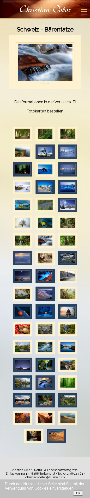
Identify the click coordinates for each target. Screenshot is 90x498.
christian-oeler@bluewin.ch (45, 477)
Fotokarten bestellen (45, 111)
